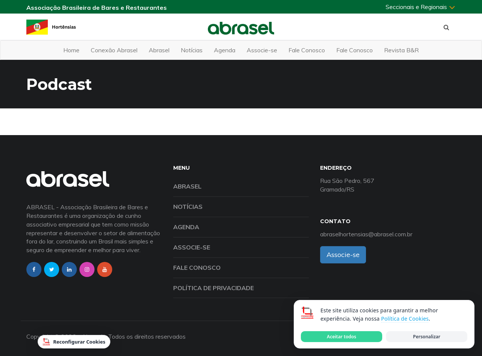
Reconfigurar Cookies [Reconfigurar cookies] (74, 341)
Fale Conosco (306, 50)
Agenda (224, 50)
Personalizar (426, 336)
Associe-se (262, 50)
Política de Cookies (405, 318)
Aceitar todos (341, 336)
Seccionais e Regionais (421, 7)
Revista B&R (401, 50)
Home (71, 50)
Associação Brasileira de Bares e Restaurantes (96, 7)
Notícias (192, 50)
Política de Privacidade (213, 288)
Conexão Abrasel (114, 50)
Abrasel (159, 50)
